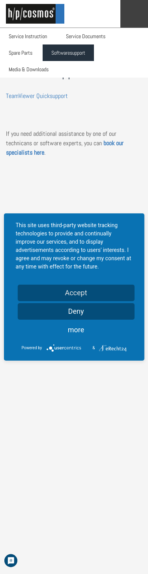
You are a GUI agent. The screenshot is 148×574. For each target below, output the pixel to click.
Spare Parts (20, 52)
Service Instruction (28, 36)
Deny (76, 311)
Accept (76, 293)
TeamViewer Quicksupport (37, 96)
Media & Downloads (29, 69)
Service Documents (85, 36)
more (76, 330)
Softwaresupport (68, 52)
